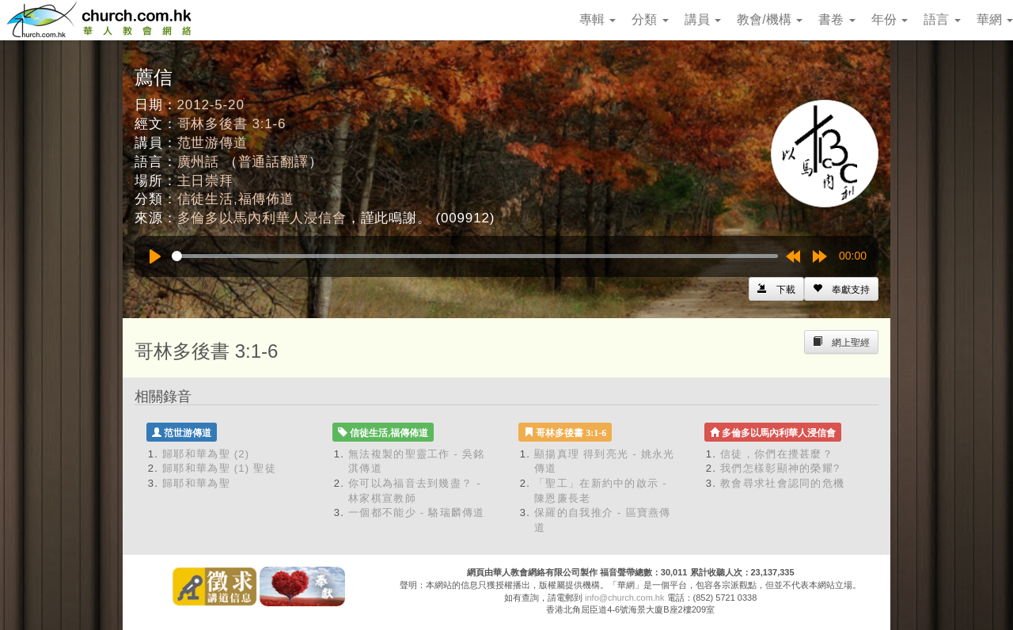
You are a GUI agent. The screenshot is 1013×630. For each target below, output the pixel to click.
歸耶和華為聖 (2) (206, 454)
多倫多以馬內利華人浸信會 (262, 218)
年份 (889, 19)
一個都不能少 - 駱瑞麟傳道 (416, 512)
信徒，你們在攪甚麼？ (776, 454)
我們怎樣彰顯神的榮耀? (780, 468)
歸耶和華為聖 (196, 483)
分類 (650, 19)
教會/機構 (769, 19)
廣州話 (198, 161)
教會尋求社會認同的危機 (782, 483)
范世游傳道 (212, 142)
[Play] (155, 256)
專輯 (597, 19)
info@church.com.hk (624, 597)
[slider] (475, 256)
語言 (942, 19)
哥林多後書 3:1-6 (231, 123)
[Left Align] (841, 289)
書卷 (836, 19)
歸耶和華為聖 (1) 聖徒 (219, 468)
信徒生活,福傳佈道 (235, 199)
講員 (703, 19)
